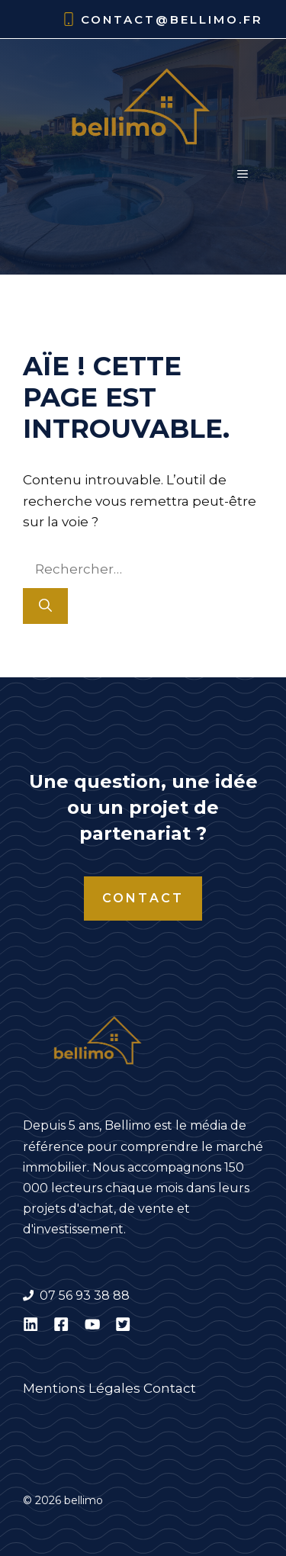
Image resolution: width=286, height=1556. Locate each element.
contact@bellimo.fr (172, 19)
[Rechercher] (45, 606)
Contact (143, 898)
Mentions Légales (81, 1388)
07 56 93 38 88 (85, 1295)
